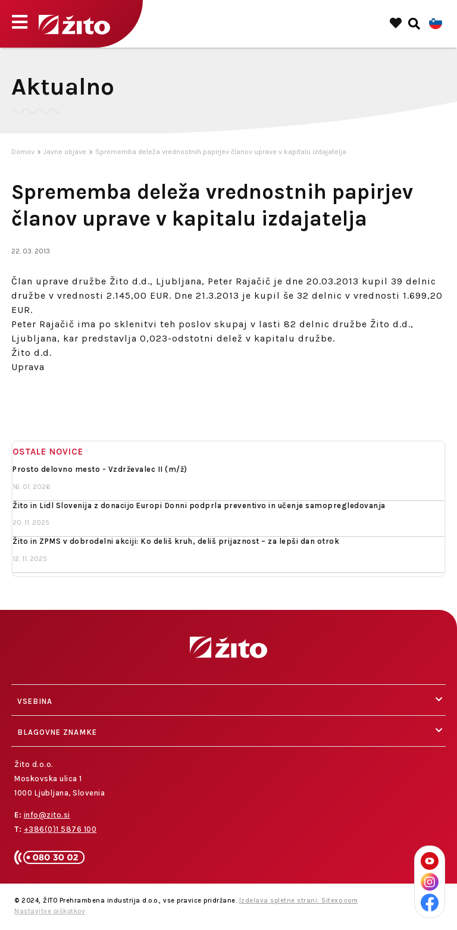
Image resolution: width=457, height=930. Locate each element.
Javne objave (64, 152)
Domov (23, 152)
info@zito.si (47, 814)
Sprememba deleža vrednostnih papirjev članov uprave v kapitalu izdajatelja (220, 152)
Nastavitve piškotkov (49, 911)
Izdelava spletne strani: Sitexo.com (298, 900)
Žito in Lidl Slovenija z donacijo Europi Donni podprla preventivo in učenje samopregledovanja (199, 505)
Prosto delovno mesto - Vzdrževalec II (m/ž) (99, 469)
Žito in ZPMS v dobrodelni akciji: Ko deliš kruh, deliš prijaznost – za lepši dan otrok (175, 541)
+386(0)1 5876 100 (60, 829)
